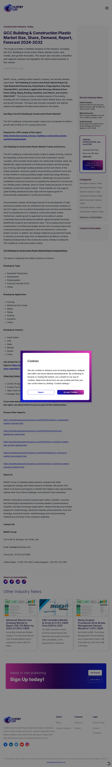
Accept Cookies (70, 392)
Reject (41, 392)
